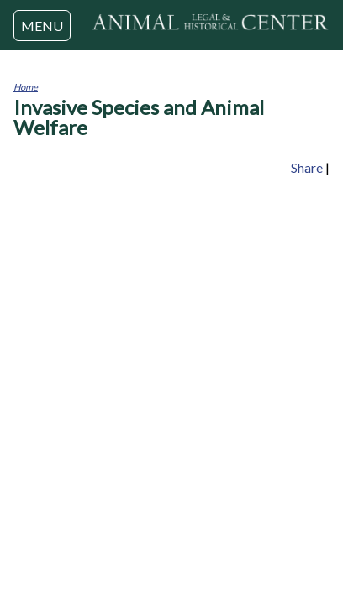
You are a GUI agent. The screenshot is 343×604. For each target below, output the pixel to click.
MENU (42, 26)
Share (307, 167)
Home (25, 86)
